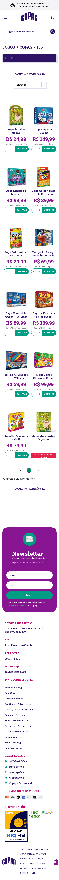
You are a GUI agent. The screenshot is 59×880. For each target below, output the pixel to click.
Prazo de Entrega (15, 714)
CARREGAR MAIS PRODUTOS (18, 479)
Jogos (8, 47)
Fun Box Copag (13, 747)
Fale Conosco (12, 692)
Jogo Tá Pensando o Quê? (16, 437)
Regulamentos (13, 736)
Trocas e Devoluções (17, 720)
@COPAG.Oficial (16, 761)
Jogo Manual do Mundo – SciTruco (16, 315)
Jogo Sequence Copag (43, 131)
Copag (26, 47)
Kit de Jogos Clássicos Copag (43, 376)
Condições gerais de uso (19, 709)
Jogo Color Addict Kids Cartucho (43, 192)
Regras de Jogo (13, 742)
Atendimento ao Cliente (18, 645)
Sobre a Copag (13, 687)
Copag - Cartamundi (18, 783)
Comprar (22, 149)
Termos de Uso (16, 605)
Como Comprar (14, 698)
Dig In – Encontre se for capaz (43, 315)
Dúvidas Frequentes (16, 731)
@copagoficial (15, 766)
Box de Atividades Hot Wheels (16, 376)
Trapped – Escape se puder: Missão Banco (43, 253)
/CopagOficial (15, 777)
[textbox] (29, 31)
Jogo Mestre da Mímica (16, 192)
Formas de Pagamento (18, 725)
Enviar (30, 595)
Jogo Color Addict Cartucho (16, 253)
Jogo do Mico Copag (16, 131)
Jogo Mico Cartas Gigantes (43, 437)
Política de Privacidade (18, 703)
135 (40, 47)
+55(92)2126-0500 (15, 671)
